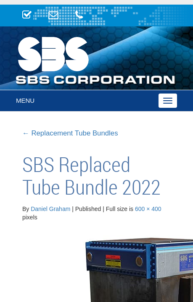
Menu (25, 100)
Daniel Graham (50, 209)
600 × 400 (148, 209)
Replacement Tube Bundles (70, 133)
